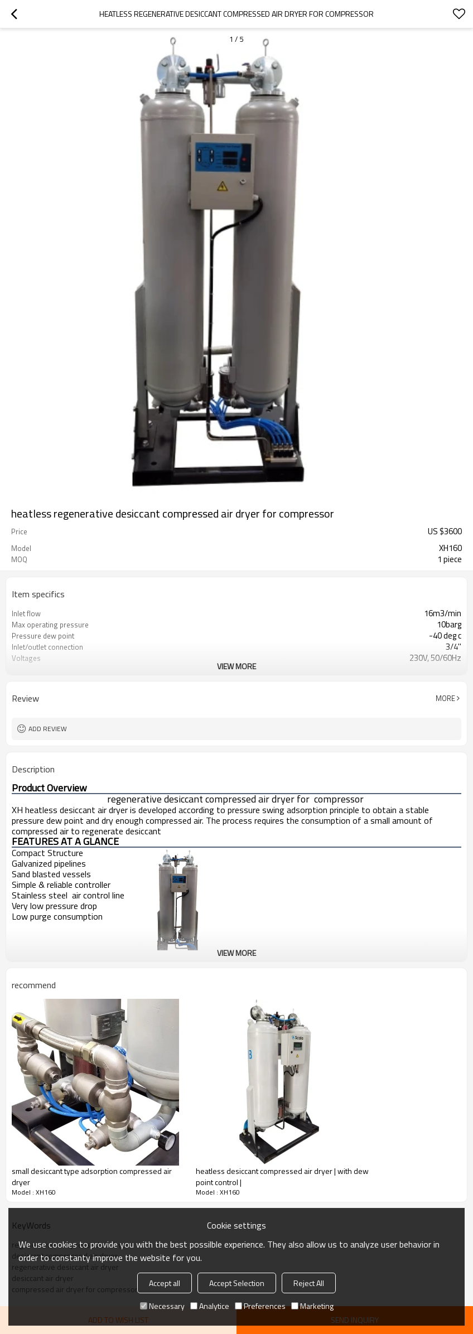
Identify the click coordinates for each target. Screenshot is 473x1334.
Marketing (312, 1306)
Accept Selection (236, 1283)
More (445, 698)
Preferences (260, 1306)
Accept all (164, 1283)
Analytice (209, 1306)
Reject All (308, 1283)
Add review (47, 728)
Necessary (162, 1306)
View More (236, 666)
